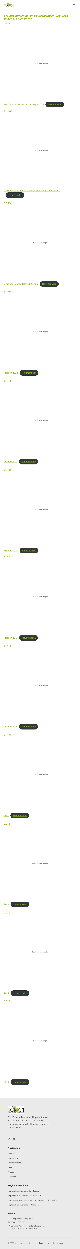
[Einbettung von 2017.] (40, 774)
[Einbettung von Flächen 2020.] (40, 509)
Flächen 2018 (10, 726)
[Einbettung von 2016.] (40, 863)
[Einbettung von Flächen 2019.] (40, 596)
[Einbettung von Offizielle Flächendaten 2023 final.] (40, 242)
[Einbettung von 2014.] (40, 1040)
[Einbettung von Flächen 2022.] (40, 331)
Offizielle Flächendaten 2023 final (21, 284)
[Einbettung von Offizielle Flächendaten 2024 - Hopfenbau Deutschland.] (40, 150)
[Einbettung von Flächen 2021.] (40, 420)
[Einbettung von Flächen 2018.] (40, 685)
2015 (6, 993)
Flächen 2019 (10, 638)
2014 (6, 1082)
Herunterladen (55, 104)
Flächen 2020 (11, 550)
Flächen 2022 (11, 372)
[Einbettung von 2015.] (40, 952)
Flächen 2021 (10, 461)
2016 (6, 904)
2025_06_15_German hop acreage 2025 (24, 104)
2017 (6, 815)
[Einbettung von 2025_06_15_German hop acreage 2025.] (40, 63)
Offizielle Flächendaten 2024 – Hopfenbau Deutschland (32, 190)
